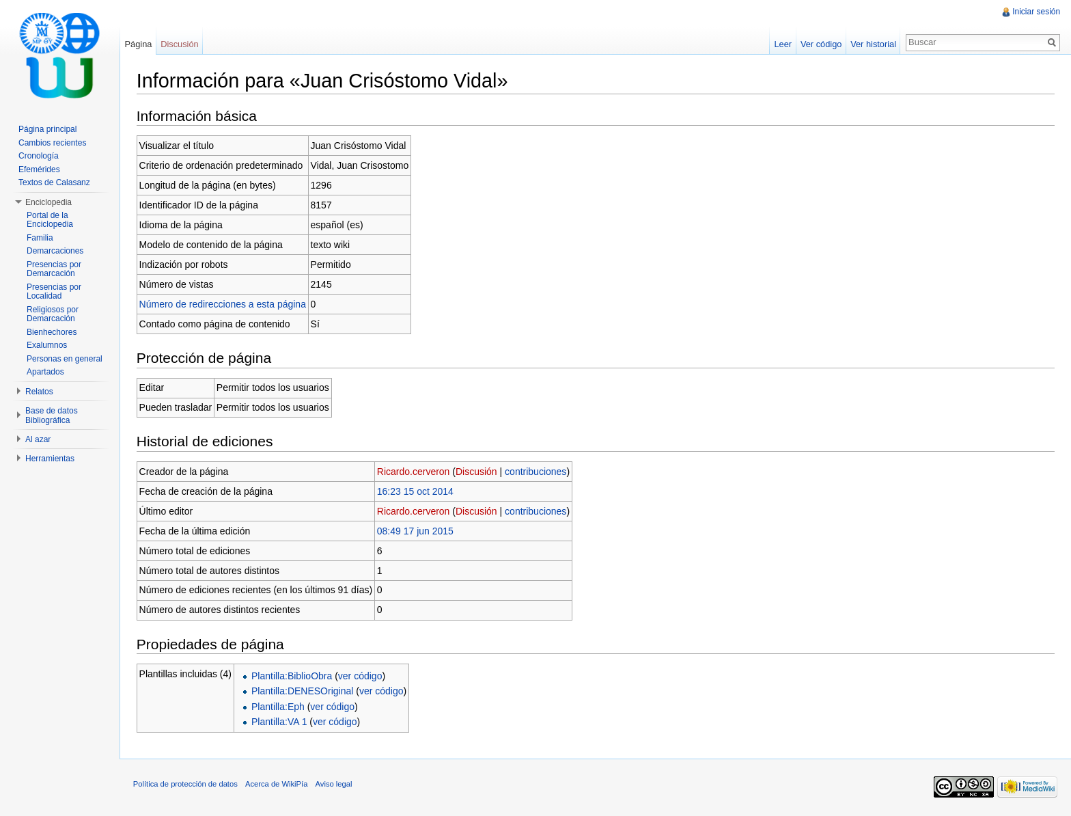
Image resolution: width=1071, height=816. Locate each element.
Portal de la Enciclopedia (50, 220)
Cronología (38, 156)
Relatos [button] (39, 391)
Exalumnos (47, 345)
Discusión (477, 471)
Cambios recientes (52, 143)
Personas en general (64, 359)
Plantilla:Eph (278, 706)
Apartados (45, 372)
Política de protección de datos (186, 784)
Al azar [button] (38, 439)
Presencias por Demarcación (54, 269)
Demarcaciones (55, 251)
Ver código (820, 44)
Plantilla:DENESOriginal (303, 691)
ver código (361, 675)
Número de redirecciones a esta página (223, 304)
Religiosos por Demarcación (53, 314)
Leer (783, 44)
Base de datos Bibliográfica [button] (51, 415)
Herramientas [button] (49, 458)
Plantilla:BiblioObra (292, 675)
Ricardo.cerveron (414, 471)
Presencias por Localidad (54, 291)
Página (138, 44)
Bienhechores (51, 332)
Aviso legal (334, 784)
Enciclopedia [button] (48, 202)
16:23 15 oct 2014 (416, 491)
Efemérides (39, 169)
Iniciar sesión (1036, 11)
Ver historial (873, 44)
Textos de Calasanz (54, 182)
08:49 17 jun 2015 (416, 531)
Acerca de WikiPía (277, 784)
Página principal (47, 129)
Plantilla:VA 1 (279, 721)
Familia (40, 238)
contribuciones (536, 471)
